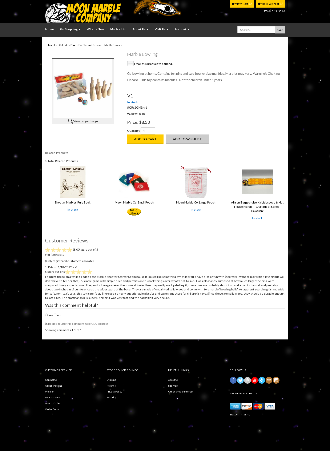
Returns (111, 385)
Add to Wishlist (187, 139)
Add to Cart (145, 139)
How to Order (53, 403)
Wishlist (49, 391)
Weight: (133, 114)
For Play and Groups (90, 45)
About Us (173, 379)
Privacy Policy (114, 391)
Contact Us (51, 379)
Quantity (133, 130)
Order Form (52, 409)
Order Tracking (53, 385)
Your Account (52, 397)
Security (111, 397)
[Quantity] (148, 130)
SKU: (130, 107)
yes (50, 315)
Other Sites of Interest (180, 391)
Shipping (111, 379)
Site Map (173, 385)
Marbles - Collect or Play (61, 45)
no (59, 315)
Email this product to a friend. (153, 63)
